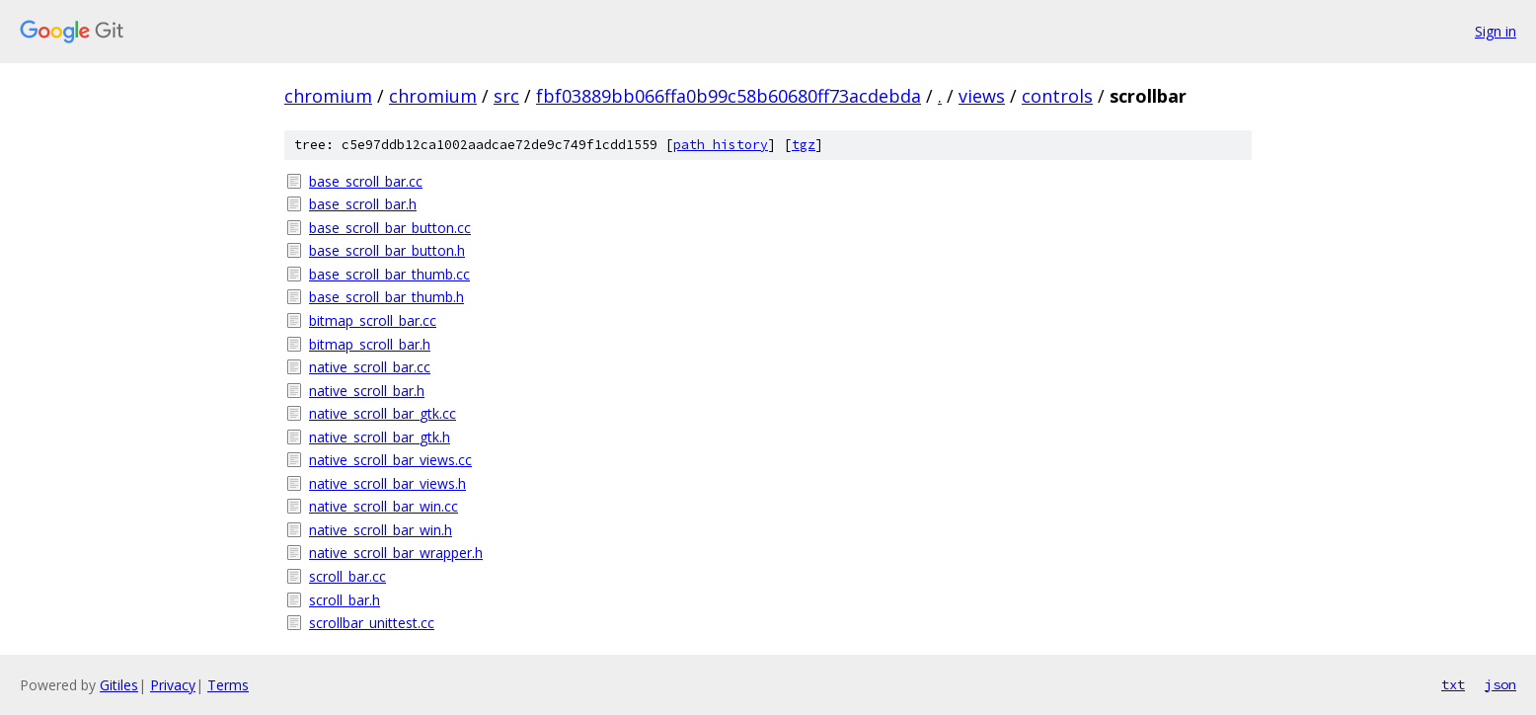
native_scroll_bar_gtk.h (379, 437)
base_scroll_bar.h (363, 204)
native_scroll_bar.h (366, 390)
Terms (228, 684)
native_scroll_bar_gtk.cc (382, 413)
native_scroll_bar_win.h (380, 529)
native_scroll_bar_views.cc (390, 459)
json (1500, 684)
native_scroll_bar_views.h (387, 483)
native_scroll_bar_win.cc (383, 506)
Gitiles (119, 684)
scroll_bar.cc (347, 576)
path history (720, 144)
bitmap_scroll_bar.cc (372, 320)
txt (1453, 684)
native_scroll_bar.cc (369, 367)
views (982, 96)
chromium (328, 96)
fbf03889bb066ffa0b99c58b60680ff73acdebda (728, 96)
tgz (803, 144)
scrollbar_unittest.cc (371, 622)
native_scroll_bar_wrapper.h (396, 552)
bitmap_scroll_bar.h (369, 344)
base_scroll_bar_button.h (387, 250)
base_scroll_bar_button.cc (390, 227)
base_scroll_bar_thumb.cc (389, 274)
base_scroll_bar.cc (365, 181)
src (506, 96)
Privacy (172, 684)
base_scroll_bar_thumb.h (386, 296)
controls (1057, 96)
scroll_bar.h (344, 600)
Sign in (1495, 31)
